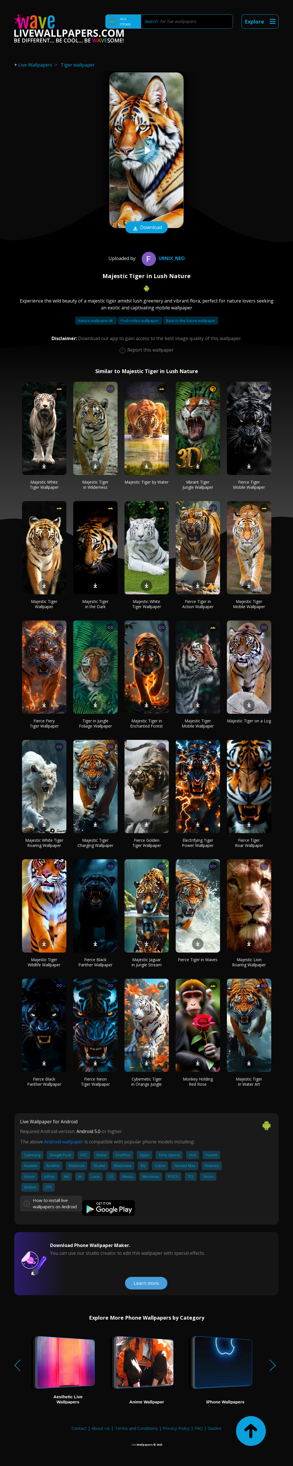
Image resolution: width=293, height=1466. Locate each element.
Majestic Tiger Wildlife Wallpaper (44, 962)
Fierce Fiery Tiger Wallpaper (44, 723)
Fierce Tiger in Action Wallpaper (197, 604)
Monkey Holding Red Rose (198, 1081)
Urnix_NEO (162, 258)
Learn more (146, 1283)
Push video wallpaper (140, 320)
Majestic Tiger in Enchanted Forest (146, 723)
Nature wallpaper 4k (96, 320)
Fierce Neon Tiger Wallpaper (95, 1081)
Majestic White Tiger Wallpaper (44, 484)
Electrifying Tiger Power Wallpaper (197, 842)
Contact (79, 1428)
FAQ (199, 1428)
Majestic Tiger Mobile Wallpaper (249, 604)
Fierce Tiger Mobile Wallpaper (249, 484)
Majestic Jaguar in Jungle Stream (147, 962)
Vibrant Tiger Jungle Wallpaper (198, 484)
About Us (101, 1428)
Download (146, 228)
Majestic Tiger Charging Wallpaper (95, 842)
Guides (214, 1428)
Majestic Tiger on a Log (249, 721)
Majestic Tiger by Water (146, 482)
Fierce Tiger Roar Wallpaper (249, 842)
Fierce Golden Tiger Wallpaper (146, 842)
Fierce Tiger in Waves (197, 959)
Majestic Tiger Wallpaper (44, 604)
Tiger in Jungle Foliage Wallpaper (95, 723)
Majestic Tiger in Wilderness (95, 484)
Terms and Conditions (136, 1428)
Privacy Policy (176, 1428)
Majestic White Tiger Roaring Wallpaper (44, 842)
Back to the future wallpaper (190, 320)
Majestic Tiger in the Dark (95, 604)
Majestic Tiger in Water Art (249, 1081)
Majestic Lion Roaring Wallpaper (249, 962)
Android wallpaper (63, 1142)
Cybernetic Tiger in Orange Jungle (146, 1081)
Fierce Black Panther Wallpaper (95, 962)
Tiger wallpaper (78, 65)
